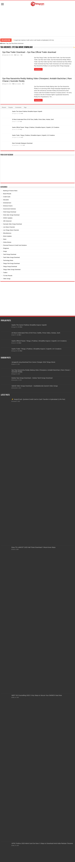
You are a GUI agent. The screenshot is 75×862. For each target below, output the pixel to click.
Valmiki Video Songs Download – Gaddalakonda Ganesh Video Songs (35, 386)
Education (6, 199)
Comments (18, 107)
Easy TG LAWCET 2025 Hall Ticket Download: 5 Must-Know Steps (33, 547)
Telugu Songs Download (10, 266)
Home (2, 43)
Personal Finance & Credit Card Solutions (15, 245)
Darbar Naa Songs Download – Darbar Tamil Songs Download (32, 378)
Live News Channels (9, 227)
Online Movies (7, 242)
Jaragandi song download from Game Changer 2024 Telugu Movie (33, 362)
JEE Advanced (7, 221)
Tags (25, 107)
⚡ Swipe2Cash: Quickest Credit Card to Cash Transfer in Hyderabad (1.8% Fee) (33, 40)
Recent (4, 107)
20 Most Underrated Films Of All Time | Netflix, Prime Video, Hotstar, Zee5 (33, 119)
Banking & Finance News (10, 190)
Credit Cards (6, 196)
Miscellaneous (7, 233)
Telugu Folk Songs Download (11, 263)
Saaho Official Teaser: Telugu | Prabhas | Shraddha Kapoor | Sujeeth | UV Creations (35, 127)
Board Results (7, 193)
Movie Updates (17, 83)
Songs (5, 251)
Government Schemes (9, 209)
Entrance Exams (7, 206)
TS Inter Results (7, 275)
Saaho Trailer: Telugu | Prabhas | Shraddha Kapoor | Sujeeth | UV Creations (33, 135)
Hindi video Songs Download (11, 215)
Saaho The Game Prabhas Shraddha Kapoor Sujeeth (27, 111)
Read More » (38, 69)
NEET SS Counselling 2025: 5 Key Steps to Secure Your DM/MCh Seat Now (37, 695)
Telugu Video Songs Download (12, 269)
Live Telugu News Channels (11, 230)
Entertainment (7, 203)
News (4, 239)
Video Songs (6, 278)
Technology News (8, 260)
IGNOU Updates (7, 218)
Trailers (17, 55)
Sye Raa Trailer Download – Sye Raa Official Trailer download (29, 52)
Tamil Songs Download (9, 254)
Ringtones (6, 248)
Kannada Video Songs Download (12, 224)
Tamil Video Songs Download (11, 257)
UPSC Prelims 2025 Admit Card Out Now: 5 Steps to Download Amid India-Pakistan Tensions (42, 843)
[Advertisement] (37, 22)
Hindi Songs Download (9, 212)
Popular (10, 107)
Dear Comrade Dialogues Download (22, 143)
